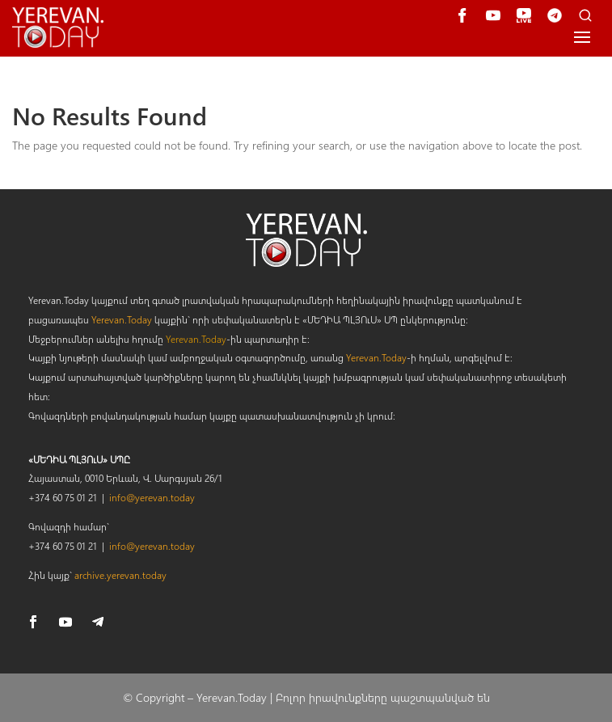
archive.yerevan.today (120, 574)
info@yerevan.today (152, 497)
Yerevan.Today (121, 319)
